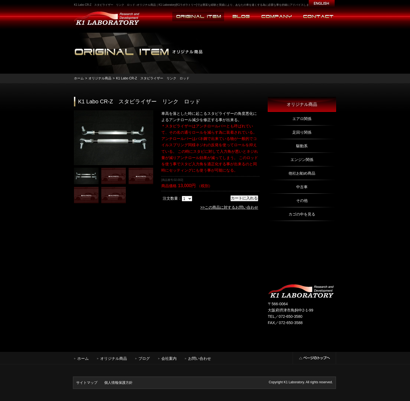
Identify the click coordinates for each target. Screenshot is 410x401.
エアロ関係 (301, 118)
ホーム (79, 78)
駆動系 (302, 146)
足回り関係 (301, 132)
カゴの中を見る (302, 214)
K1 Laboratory (294, 382)
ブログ (144, 358)
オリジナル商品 (99, 78)
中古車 (302, 187)
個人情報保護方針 (118, 383)
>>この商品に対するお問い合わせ (229, 207)
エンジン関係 (301, 159)
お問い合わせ (199, 358)
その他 (302, 200)
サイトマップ (86, 383)
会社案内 (169, 358)
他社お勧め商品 (302, 173)
